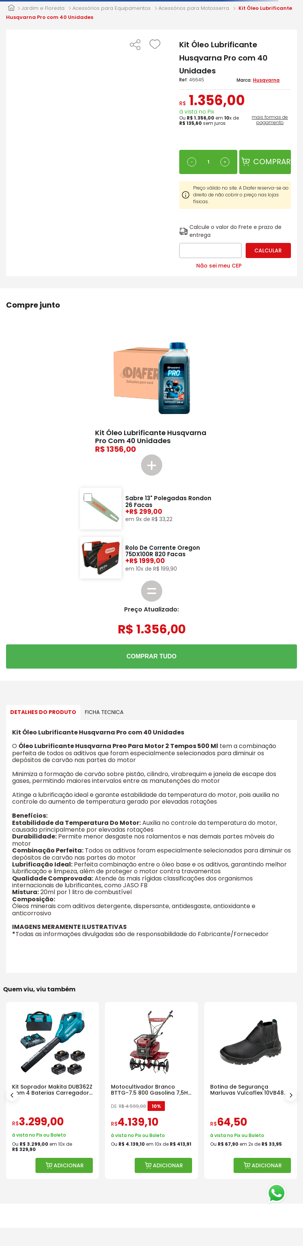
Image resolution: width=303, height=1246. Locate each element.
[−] (191, 161)
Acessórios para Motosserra (193, 8)
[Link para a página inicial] (11, 8)
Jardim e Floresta (43, 8)
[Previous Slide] (12, 1095)
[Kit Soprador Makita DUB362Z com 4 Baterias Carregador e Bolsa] (52, 1090)
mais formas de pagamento (270, 120)
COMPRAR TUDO (151, 656)
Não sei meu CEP (218, 265)
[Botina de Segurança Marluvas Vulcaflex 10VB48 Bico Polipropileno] (250, 1090)
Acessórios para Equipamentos (111, 8)
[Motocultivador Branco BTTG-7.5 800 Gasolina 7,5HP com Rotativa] (151, 1090)
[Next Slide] (291, 1095)
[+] (224, 161)
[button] (135, 45)
